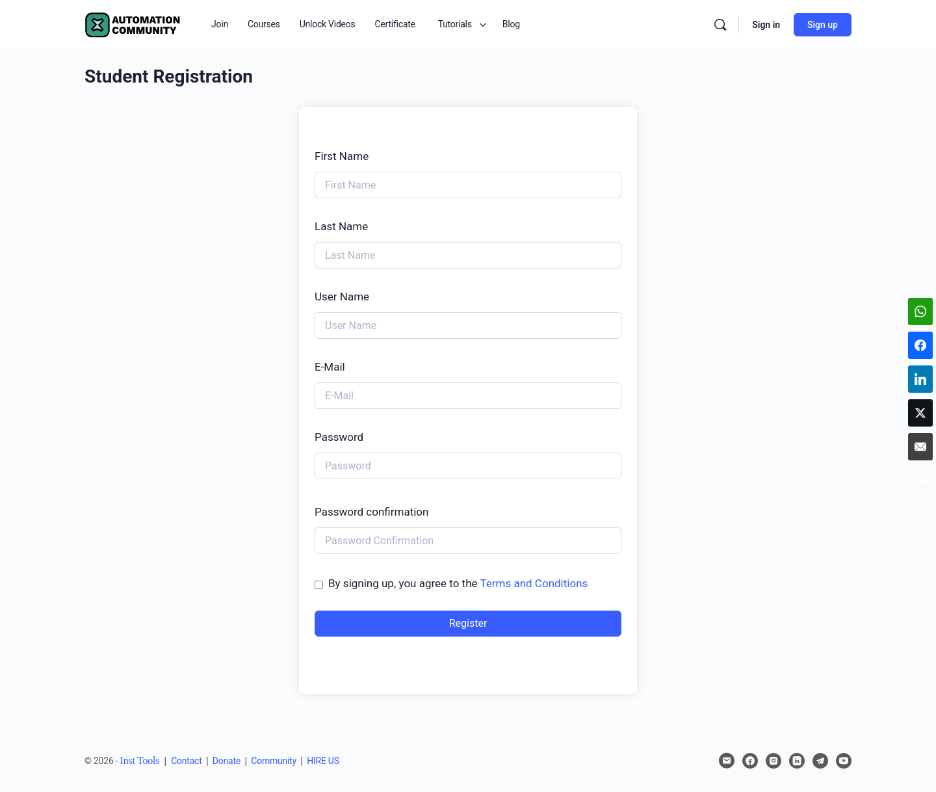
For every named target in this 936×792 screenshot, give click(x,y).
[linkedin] (797, 761)
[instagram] (773, 761)
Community (273, 761)
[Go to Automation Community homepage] (133, 23)
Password (339, 436)
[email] (726, 761)
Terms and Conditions (534, 583)
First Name (342, 156)
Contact (186, 761)
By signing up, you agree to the (458, 583)
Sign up (822, 25)
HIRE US (323, 761)
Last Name (341, 226)
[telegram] (820, 761)
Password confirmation (371, 511)
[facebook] (750, 761)
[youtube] (844, 761)
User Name (342, 296)
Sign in (766, 25)
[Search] (720, 25)
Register (468, 623)
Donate (226, 761)
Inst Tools (140, 760)
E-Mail (330, 366)
